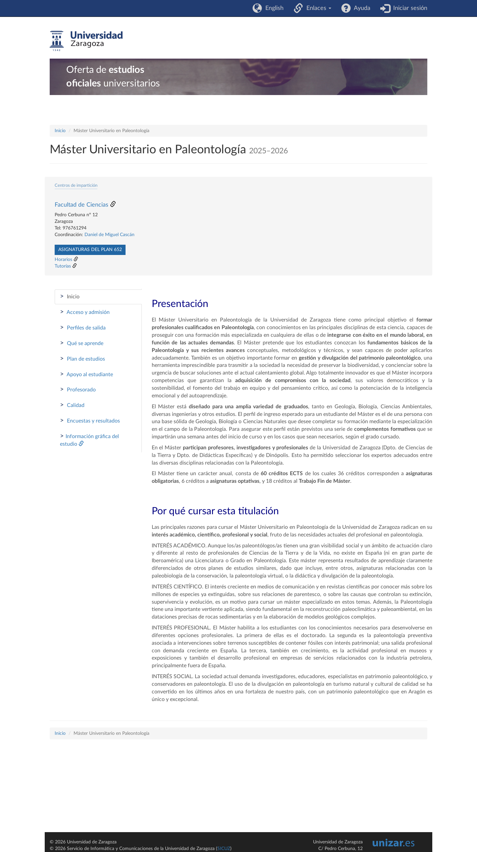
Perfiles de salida (83, 327)
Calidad (72, 405)
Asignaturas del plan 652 (90, 249)
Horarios (63, 259)
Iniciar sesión (408, 8)
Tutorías (63, 266)
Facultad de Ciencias (81, 205)
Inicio (60, 130)
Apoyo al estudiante (86, 374)
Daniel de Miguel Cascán (109, 234)
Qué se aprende (81, 343)
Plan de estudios (82, 358)
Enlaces (317, 8)
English (273, 8)
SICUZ (223, 848)
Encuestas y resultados (90, 420)
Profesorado (78, 389)
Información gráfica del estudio (89, 440)
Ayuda (360, 8)
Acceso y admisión (85, 312)
